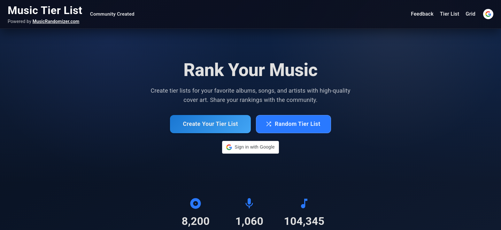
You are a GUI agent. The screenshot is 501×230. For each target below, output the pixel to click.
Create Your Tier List (210, 124)
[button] (250, 147)
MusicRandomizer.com (56, 21)
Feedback (422, 14)
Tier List (449, 14)
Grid (470, 14)
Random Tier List (292, 123)
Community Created (112, 14)
